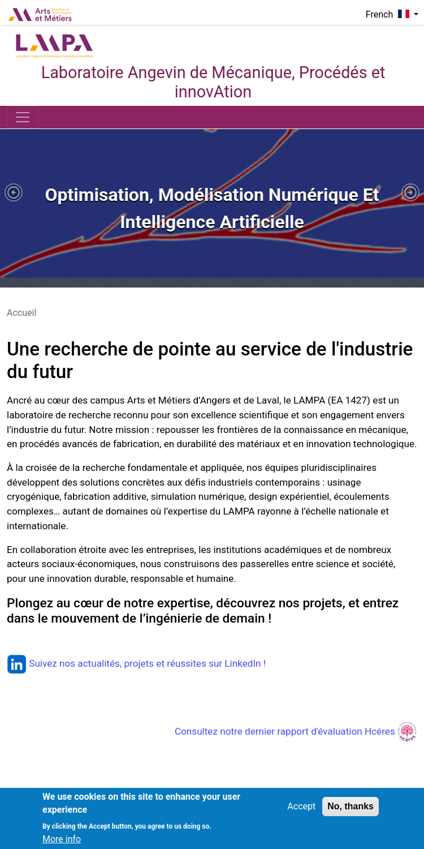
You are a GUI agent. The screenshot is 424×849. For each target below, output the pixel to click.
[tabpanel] (212, 208)
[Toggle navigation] (22, 117)
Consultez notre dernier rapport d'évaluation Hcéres (296, 731)
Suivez (33, 663)
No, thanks (350, 812)
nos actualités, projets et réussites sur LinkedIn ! (162, 663)
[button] (14, 192)
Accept (301, 812)
